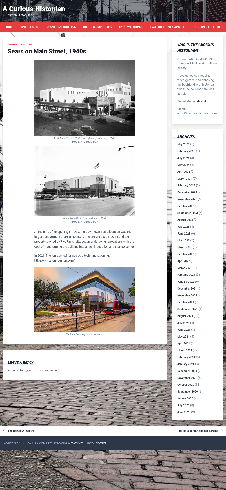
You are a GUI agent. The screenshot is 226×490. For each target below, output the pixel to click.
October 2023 (185, 206)
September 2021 (187, 309)
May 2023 (183, 240)
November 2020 (187, 378)
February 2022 (186, 274)
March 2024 (184, 178)
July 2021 (183, 323)
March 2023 (184, 247)
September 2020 (187, 391)
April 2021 (183, 343)
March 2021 (184, 350)
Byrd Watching (130, 27)
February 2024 (186, 185)
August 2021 (185, 316)
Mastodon (203, 101)
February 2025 (186, 151)
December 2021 (187, 288)
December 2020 (187, 371)
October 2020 (185, 384)
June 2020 (183, 412)
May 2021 (183, 336)
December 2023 (187, 192)
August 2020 (185, 398)
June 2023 (183, 233)
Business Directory (97, 27)
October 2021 (185, 302)
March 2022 (184, 268)
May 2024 (183, 164)
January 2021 (185, 364)
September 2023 (187, 213)
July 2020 (183, 405)
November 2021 (187, 295)
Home (10, 27)
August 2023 (185, 219)
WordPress (77, 443)
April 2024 (183, 171)
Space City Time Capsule (167, 27)
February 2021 (186, 357)
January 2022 (185, 281)
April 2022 (183, 261)
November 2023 (187, 199)
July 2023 (183, 226)
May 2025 (183, 144)
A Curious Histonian (34, 9)
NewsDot (101, 443)
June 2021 (183, 329)
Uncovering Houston (60, 27)
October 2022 (185, 254)
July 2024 (183, 158)
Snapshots (29, 27)
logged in (29, 370)
